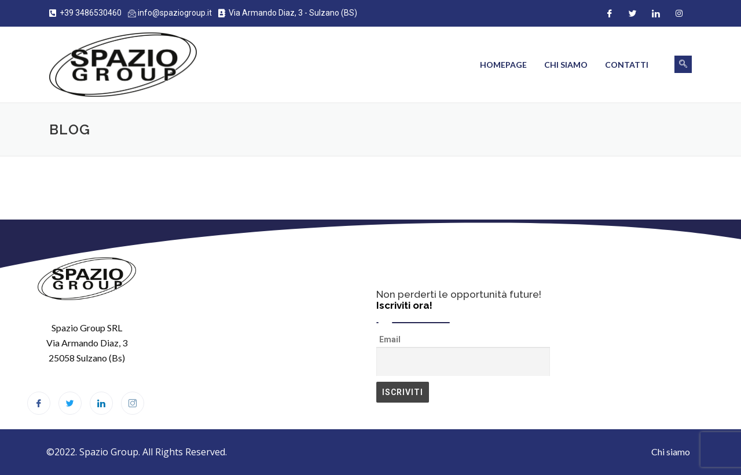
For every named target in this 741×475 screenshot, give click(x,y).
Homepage (503, 65)
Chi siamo (566, 65)
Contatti (626, 65)
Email (390, 339)
